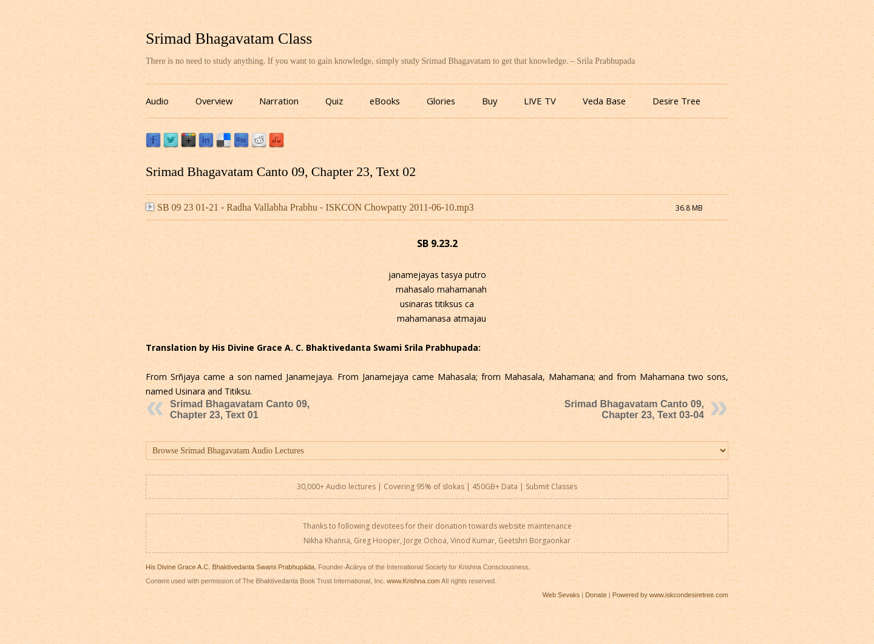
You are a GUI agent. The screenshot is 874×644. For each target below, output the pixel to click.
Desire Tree (676, 101)
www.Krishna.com (413, 581)
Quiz (334, 101)
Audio (157, 101)
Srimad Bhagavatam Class (229, 38)
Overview (213, 101)
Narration (279, 101)
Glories (441, 101)
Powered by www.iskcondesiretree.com (670, 594)
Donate (595, 594)
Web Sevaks (561, 594)
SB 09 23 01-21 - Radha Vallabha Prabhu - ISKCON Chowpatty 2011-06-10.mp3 (310, 207)
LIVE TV (540, 101)
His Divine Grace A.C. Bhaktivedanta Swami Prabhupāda (230, 567)
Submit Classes (551, 486)
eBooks (385, 101)
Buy (489, 101)
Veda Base (604, 101)
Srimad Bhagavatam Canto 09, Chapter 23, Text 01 (240, 409)
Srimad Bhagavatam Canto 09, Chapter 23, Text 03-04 (634, 409)
